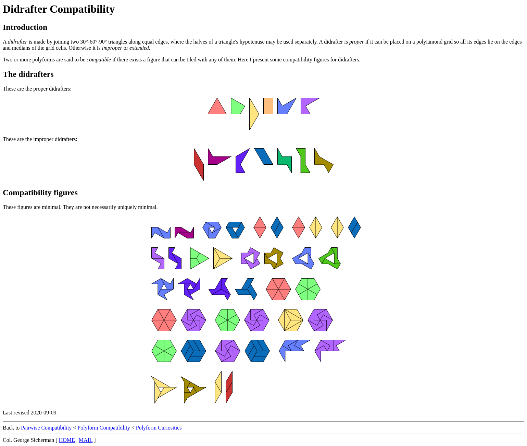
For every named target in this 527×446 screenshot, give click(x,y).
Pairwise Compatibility (46, 428)
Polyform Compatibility (103, 428)
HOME (67, 440)
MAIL (85, 440)
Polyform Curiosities (159, 428)
